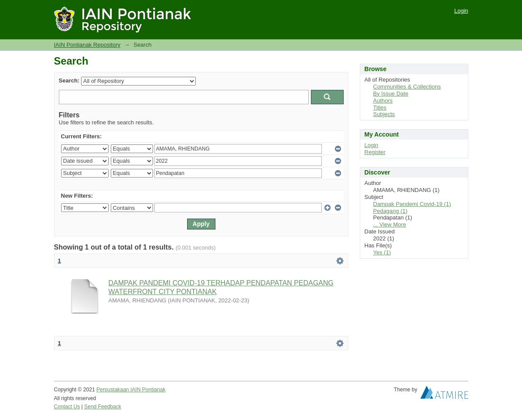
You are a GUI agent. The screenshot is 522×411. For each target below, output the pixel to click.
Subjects (384, 114)
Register (375, 152)
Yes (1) (382, 252)
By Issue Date (391, 93)
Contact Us (67, 407)
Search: (69, 80)
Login (461, 10)
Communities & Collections (407, 86)
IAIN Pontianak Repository (87, 44)
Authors (383, 100)
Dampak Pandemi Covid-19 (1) (412, 204)
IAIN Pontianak (148, 390)
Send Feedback (102, 407)
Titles (380, 107)
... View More (389, 224)
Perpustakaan (113, 390)
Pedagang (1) (390, 211)
